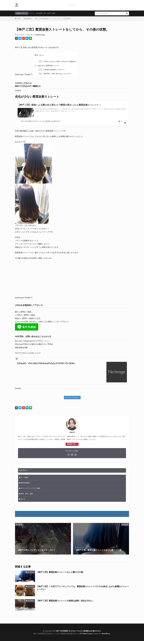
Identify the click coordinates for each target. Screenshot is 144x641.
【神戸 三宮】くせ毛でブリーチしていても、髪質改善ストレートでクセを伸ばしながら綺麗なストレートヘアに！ (82, 588)
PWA (53, 13)
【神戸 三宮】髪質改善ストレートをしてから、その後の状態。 (52, 18)
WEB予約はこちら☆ (41, 341)
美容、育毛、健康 (27, 493)
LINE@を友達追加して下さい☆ (51, 69)
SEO (44, 13)
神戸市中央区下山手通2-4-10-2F (28, 353)
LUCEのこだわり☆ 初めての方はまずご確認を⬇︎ (57, 61)
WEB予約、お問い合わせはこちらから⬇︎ (54, 73)
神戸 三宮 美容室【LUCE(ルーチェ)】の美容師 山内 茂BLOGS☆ (78, 631)
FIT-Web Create (86, 633)
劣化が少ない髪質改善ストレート (47, 65)
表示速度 (39, 13)
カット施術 (24, 477)
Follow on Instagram (72, 397)
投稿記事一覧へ (71, 444)
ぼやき (23, 499)
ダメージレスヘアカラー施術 (30, 488)
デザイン (32, 13)
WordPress (106, 633)
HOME (19, 18)
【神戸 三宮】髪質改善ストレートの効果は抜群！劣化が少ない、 (65, 600)
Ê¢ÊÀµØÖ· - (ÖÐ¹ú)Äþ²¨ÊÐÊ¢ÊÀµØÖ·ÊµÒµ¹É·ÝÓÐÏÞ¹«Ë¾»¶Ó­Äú (46, 363)
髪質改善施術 (28, 18)
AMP (49, 13)
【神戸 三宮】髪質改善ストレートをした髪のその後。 (60, 572)
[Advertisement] (72, 279)
